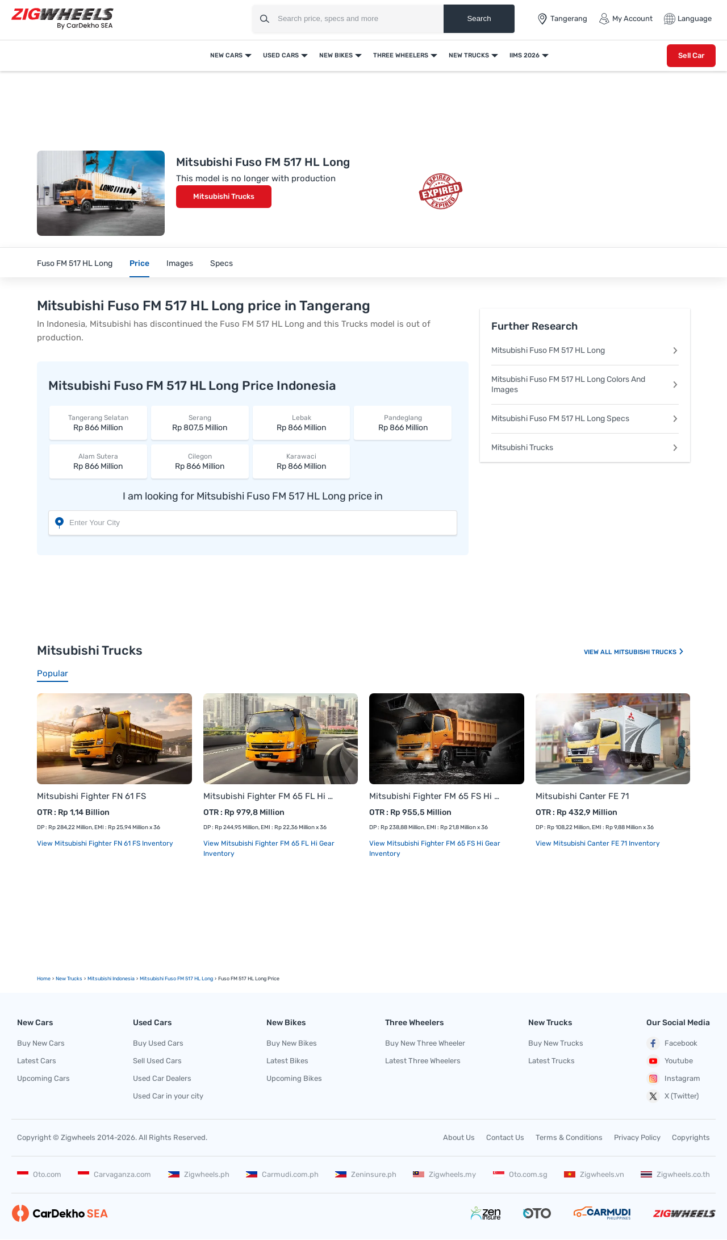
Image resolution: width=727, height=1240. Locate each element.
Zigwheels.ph (198, 1174)
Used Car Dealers (162, 1078)
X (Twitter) (672, 1096)
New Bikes (336, 55)
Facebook (671, 1043)
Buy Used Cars (158, 1043)
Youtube (669, 1061)
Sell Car (691, 55)
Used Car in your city (168, 1096)
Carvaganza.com (114, 1174)
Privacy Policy (637, 1137)
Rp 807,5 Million (200, 422)
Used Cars (281, 55)
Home (44, 978)
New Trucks (469, 55)
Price (139, 263)
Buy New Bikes (291, 1043)
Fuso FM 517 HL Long (74, 263)
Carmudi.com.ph (282, 1174)
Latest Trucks (551, 1060)
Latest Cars (36, 1060)
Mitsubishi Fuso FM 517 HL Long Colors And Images (585, 384)
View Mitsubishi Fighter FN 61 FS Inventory (105, 843)
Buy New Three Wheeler (425, 1043)
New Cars (226, 55)
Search (479, 18)
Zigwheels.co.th (675, 1174)
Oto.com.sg (520, 1174)
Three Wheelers (400, 55)
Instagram (673, 1078)
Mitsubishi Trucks (223, 196)
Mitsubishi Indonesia (111, 978)
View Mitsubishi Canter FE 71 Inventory (598, 843)
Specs (221, 263)
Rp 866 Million (98, 422)
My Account (626, 18)
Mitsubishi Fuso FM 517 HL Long (585, 350)
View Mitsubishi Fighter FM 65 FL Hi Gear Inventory (269, 848)
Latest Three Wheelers (423, 1060)
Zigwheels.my (444, 1174)
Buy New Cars (41, 1043)
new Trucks (69, 978)
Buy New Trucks (555, 1043)
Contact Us (505, 1137)
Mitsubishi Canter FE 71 (582, 796)
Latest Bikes (287, 1060)
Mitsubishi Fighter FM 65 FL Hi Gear (269, 796)
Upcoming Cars (43, 1078)
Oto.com (39, 1174)
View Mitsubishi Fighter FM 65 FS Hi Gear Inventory (434, 848)
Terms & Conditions (569, 1137)
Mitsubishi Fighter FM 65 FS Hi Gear (435, 796)
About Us (459, 1137)
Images (179, 263)
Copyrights (691, 1137)
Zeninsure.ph (365, 1174)
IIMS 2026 (524, 55)
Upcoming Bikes (294, 1078)
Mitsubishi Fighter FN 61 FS (91, 796)
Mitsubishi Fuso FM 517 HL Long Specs (585, 418)
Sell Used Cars (157, 1060)
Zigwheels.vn (594, 1174)
